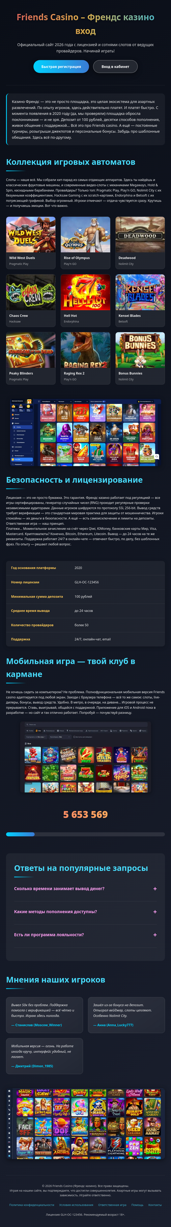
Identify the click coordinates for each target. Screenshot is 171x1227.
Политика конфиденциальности (31, 1205)
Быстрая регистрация (61, 66)
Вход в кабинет (115, 66)
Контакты (155, 1205)
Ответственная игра (112, 1205)
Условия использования (76, 1205)
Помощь (137, 1205)
